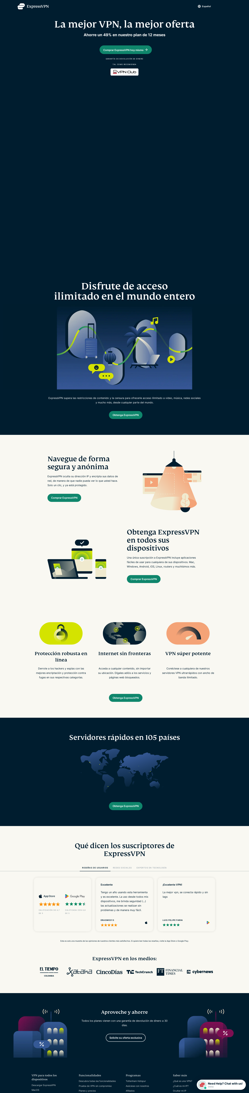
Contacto (130, 1008)
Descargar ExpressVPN (44, 969)
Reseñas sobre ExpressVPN (93, 1032)
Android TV (37, 1012)
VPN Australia (39, 1051)
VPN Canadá (38, 1046)
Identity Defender (88, 999)
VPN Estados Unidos (42, 1036)
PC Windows (38, 979)
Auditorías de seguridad (91, 1027)
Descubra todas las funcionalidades (97, 965)
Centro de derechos (89, 1023)
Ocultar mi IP (179, 975)
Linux (34, 993)
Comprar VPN (133, 1013)
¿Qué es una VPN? (182, 965)
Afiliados (130, 975)
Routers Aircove (87, 994)
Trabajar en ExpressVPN (91, 1047)
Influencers (131, 980)
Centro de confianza (89, 1018)
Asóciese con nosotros (137, 970)
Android (36, 988)
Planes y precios (87, 975)
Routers (36, 998)
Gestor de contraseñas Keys (93, 989)
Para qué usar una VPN (185, 980)
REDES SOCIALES (122, 750)
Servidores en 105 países (45, 1031)
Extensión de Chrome (43, 1017)
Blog (175, 984)
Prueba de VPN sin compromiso (95, 970)
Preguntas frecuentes (137, 1003)
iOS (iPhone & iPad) (42, 984)
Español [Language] (201, 6)
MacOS (35, 974)
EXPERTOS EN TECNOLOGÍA (152, 750)
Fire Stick (36, 1008)
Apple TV (36, 1003)
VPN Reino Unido (40, 1041)
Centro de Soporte (135, 994)
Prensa (82, 1042)
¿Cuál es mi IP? (180, 970)
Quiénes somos (86, 1013)
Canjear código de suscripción (141, 1018)
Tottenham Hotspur (136, 965)
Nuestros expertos (88, 1037)
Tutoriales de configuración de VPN (144, 999)
